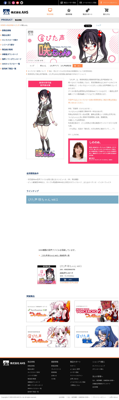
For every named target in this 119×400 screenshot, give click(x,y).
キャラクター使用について (37, 71)
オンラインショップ (98, 366)
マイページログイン (76, 375)
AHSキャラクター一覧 (11, 64)
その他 (53, 379)
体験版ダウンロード (10, 54)
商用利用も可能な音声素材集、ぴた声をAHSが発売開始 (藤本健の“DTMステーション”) (57, 74)
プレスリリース (56, 369)
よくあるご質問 (75, 369)
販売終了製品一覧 (9, 69)
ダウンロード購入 (97, 369)
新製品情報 (6, 30)
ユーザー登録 (74, 372)
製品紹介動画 (7, 50)
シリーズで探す (32, 375)
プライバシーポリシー (99, 397)
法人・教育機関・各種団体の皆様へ (79, 397)
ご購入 (70, 279)
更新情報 (54, 372)
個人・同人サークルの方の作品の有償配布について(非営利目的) (70, 71)
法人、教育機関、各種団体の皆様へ (103, 380)
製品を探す (6, 35)
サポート (73, 366)
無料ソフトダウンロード (11, 59)
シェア (98, 25)
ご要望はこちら (75, 385)
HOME (3, 25)
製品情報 (10, 25)
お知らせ (54, 375)
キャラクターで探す (34, 372)
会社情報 (95, 387)
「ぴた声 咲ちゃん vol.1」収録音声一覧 (55, 255)
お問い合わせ (74, 379)
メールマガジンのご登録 (77, 382)
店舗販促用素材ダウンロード (101, 383)
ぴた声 (17, 25)
